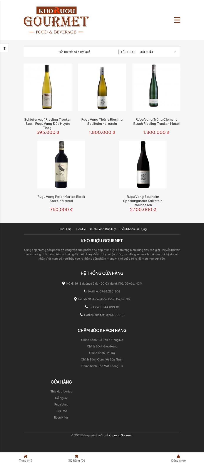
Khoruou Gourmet (120, 435)
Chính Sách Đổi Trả (102, 353)
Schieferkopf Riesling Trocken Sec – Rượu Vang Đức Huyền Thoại (47, 123)
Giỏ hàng (76, 458)
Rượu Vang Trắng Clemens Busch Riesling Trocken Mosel (156, 121)
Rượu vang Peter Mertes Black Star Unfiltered (61, 199)
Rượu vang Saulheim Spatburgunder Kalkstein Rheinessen (142, 201)
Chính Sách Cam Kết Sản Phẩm (102, 359)
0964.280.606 (109, 291)
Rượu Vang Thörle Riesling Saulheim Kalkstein (102, 121)
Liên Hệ (81, 229)
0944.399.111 (109, 307)
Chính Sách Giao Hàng (102, 346)
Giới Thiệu (66, 229)
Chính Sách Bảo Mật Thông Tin (102, 366)
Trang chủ (25, 458)
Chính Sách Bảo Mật (103, 229)
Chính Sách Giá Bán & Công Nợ (102, 340)
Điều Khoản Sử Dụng (133, 229)
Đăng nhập (178, 458)
